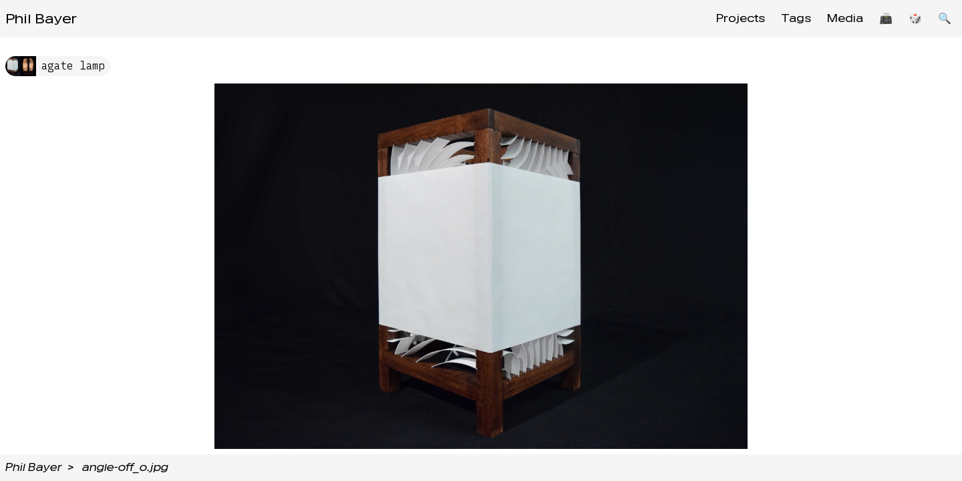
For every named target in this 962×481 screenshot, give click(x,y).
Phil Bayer (41, 19)
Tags (796, 18)
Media (845, 18)
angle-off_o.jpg (125, 467)
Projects (740, 18)
